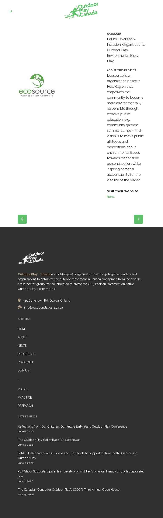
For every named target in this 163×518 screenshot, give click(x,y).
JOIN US (23, 370)
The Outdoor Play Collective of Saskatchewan (49, 440)
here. (111, 197)
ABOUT (23, 337)
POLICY (23, 389)
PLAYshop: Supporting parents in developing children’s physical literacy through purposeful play (81, 474)
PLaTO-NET (26, 362)
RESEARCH (25, 405)
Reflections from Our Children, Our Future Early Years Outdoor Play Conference (72, 426)
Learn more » (46, 289)
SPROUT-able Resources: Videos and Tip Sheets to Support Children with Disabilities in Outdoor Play (77, 456)
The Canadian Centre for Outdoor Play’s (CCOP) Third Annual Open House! (69, 489)
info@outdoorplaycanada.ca (43, 307)
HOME (22, 329)
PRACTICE (25, 397)
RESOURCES (26, 354)
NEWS (22, 345)
